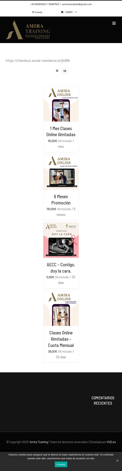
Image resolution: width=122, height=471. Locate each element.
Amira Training (39, 442)
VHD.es (111, 442)
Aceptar (61, 464)
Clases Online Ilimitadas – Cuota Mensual (61, 339)
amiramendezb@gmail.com (77, 4)
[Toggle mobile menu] (114, 23)
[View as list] (64, 71)
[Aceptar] (117, 460)
